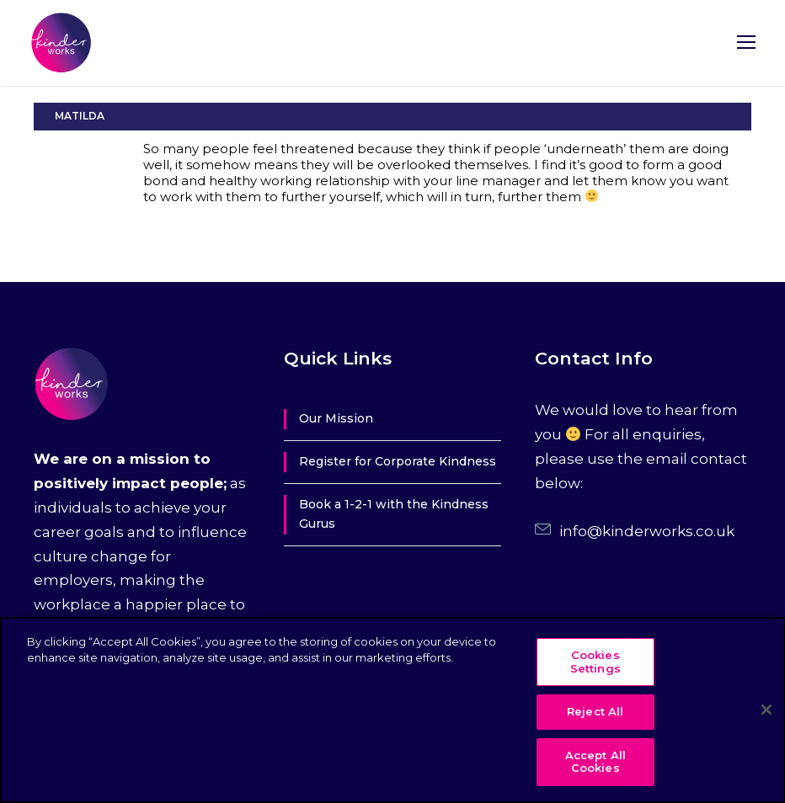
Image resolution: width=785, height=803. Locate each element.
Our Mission (336, 418)
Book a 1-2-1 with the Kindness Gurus (394, 514)
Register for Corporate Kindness (397, 461)
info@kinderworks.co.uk (646, 531)
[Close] (766, 709)
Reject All (595, 711)
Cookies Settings (595, 661)
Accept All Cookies (595, 761)
